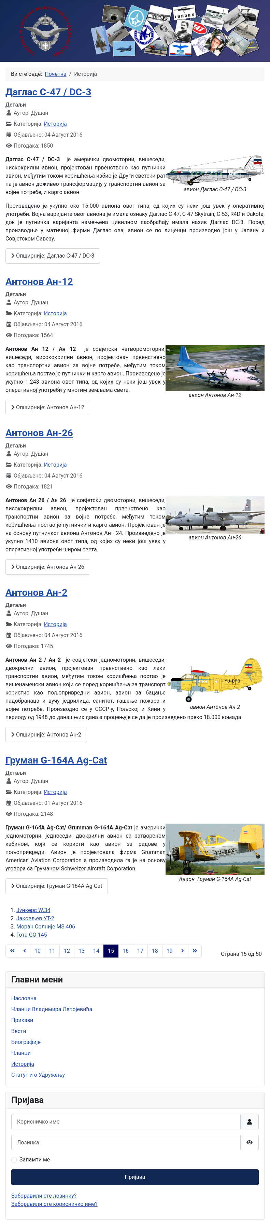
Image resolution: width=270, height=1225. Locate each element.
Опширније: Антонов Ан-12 (47, 407)
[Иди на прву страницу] (12, 951)
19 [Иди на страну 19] (170, 951)
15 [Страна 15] (111, 951)
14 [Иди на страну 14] (96, 951)
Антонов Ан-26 (39, 433)
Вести (18, 1031)
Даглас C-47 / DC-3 (48, 92)
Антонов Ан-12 (39, 281)
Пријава (135, 1177)
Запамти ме (34, 1159)
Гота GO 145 (31, 935)
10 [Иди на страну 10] (37, 951)
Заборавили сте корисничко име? (54, 1204)
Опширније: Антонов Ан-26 (47, 567)
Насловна (24, 998)
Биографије (26, 1042)
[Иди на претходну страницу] (24, 951)
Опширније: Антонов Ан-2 (46, 734)
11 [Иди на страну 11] (52, 951)
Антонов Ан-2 (36, 592)
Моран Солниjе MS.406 (45, 926)
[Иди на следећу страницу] (182, 951)
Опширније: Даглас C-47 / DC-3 (52, 255)
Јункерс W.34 (33, 910)
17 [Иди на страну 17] (140, 951)
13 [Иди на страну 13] (82, 951)
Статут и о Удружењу (38, 1075)
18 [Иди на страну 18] (155, 951)
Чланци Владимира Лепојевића (51, 1009)
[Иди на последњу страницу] (195, 951)
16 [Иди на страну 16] (126, 951)
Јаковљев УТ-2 (35, 918)
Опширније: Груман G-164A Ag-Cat (56, 886)
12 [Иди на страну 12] (67, 951)
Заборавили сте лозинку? (43, 1196)
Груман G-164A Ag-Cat (56, 760)
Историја (55, 124)
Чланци (21, 1053)
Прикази (22, 1020)
